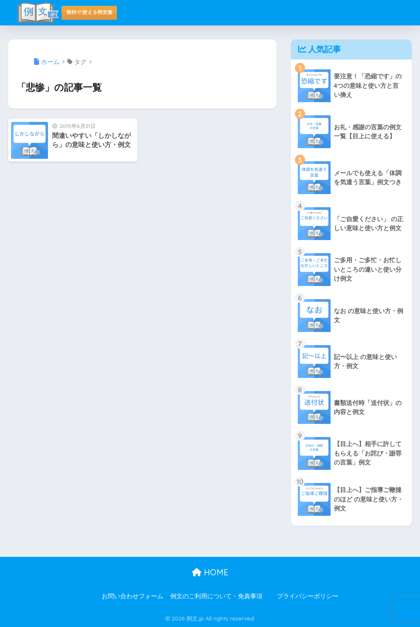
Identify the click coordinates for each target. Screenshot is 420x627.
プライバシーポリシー (307, 596)
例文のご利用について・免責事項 (216, 596)
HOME (210, 572)
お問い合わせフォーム (132, 596)
